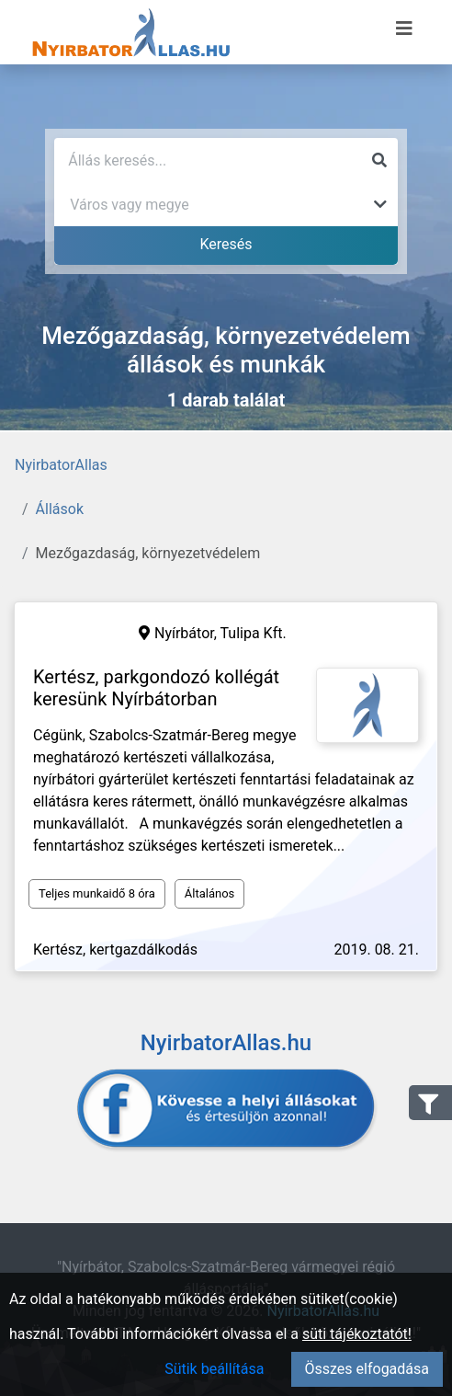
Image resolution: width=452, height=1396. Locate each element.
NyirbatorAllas (61, 465)
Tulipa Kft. (253, 633)
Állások (60, 509)
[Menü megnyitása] (404, 28)
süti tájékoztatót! (357, 1334)
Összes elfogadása (367, 1369)
